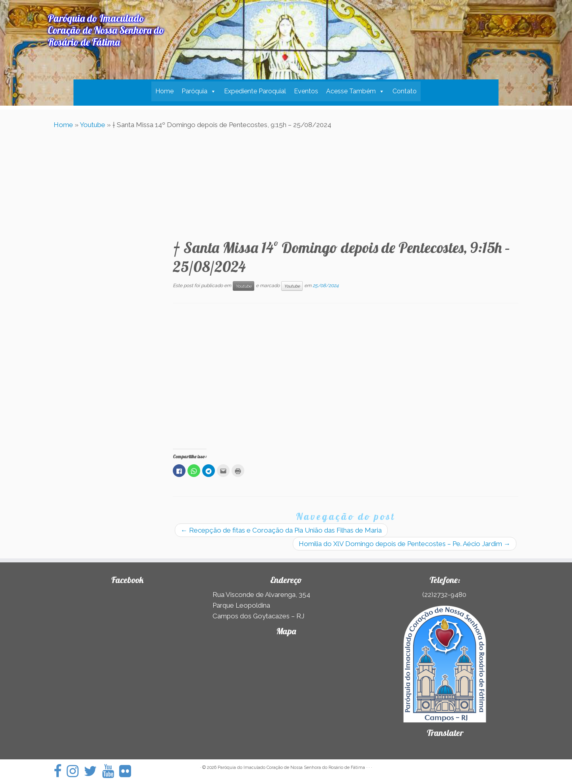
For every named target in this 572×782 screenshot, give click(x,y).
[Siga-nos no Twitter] (93, 771)
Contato (404, 91)
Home (164, 91)
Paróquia (194, 91)
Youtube (92, 125)
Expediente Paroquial (255, 91)
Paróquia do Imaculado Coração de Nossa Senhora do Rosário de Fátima (291, 767)
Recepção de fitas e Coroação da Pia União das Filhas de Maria (281, 530)
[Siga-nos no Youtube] (110, 771)
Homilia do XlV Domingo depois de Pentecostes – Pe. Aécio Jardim (404, 544)
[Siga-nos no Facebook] (60, 771)
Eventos (306, 91)
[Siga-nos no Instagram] (75, 771)
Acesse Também (351, 91)
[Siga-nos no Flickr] (127, 771)
